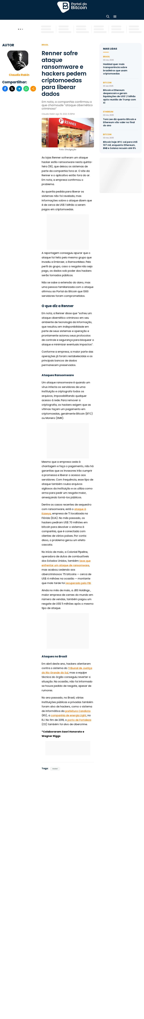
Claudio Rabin (19, 75)
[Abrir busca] (108, 17)
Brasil (45, 44)
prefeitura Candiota (77, 711)
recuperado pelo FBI (78, 583)
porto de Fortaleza (79, 720)
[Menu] (115, 17)
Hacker (55, 769)
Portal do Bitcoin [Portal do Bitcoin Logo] (72, 7)
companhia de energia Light (68, 715)
